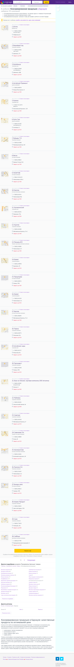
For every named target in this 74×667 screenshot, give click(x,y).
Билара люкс (17, 484)
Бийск (21, 609)
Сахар (30, 575)
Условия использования (25, 657)
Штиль (15, 27)
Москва (4, 659)
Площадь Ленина (29, 659)
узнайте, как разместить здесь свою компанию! (28, 20)
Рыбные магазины (32, 571)
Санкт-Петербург (20, 659)
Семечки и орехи (32, 582)
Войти (70, 2)
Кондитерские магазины (6, 573)
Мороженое (3, 587)
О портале (9, 657)
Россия (2, 606)
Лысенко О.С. (17, 467)
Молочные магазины (5, 582)
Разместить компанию (60, 2)
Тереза (15, 329)
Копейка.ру (16, 64)
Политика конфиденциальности (38, 657)
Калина (15, 101)
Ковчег (15, 259)
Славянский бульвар (12, 659)
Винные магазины (32, 573)
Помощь (5, 657)
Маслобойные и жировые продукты (8, 589)
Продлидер (17, 277)
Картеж (15, 225)
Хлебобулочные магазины (34, 569)
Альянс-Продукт (18, 502)
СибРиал (16, 536)
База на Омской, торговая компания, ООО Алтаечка (30, 381)
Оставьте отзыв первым (24, 24)
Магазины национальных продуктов (36, 589)
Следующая (31, 560)
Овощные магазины (5, 591)
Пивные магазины (32, 586)
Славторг (16, 415)
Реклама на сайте (16, 657)
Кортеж (15, 190)
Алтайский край (9, 606)
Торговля (3, 566)
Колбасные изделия (5, 584)
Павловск (40, 609)
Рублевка (16, 398)
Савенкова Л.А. (18, 432)
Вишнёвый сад (17, 45)
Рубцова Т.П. (17, 138)
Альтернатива (18, 450)
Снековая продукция (33, 593)
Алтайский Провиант (20, 83)
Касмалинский (18, 207)
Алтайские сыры (18, 346)
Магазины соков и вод (33, 584)
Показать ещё (27, 550)
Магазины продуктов (5, 569)
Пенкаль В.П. (17, 242)
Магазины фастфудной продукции (8, 586)
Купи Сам (16, 119)
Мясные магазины (5, 577)
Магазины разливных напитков (7, 575)
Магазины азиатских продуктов (35, 595)
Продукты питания (5, 571)
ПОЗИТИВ (16, 173)
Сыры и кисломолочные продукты (8, 595)
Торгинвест (17, 363)
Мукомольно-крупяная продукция (8, 580)
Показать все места (6, 613)
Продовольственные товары (13, 566)
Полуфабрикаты (4, 578)
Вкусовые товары (32, 587)
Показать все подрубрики (7, 598)
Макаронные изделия (33, 578)
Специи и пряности (33, 591)
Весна (14, 156)
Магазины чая (4, 593)
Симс (14, 519)
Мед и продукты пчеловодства (35, 577)
